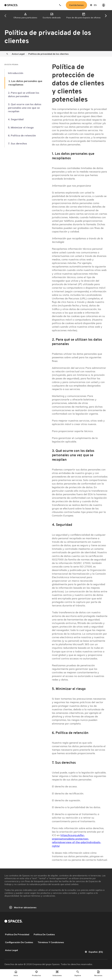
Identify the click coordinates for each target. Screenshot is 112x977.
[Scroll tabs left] (8, 15)
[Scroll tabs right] (104, 15)
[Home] (7, 54)
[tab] (25, 16)
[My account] (104, 5)
